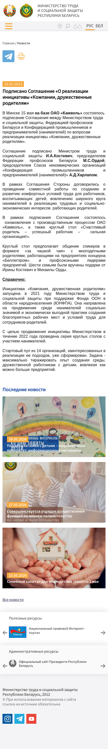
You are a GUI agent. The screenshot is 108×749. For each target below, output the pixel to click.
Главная (8, 43)
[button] (8, 26)
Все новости (13, 599)
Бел (99, 25)
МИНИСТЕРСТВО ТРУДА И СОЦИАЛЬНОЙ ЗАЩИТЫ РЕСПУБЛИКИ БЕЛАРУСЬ (60, 10)
